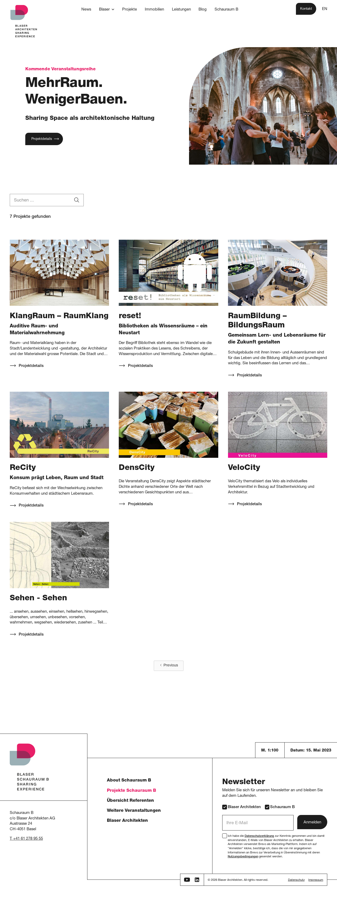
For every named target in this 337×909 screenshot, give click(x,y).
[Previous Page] (169, 666)
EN (324, 9)
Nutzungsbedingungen (243, 856)
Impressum (315, 879)
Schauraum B (280, 807)
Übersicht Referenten (130, 801)
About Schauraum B (129, 780)
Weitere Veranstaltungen (134, 811)
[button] (107, 9)
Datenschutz (296, 879)
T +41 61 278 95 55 (26, 839)
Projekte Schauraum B (131, 791)
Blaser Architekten (127, 821)
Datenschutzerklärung (259, 836)
